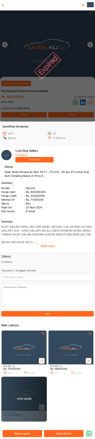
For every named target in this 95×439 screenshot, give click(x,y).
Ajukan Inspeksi (22, 433)
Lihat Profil (34, 159)
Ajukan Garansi (63, 433)
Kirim (47, 313)
